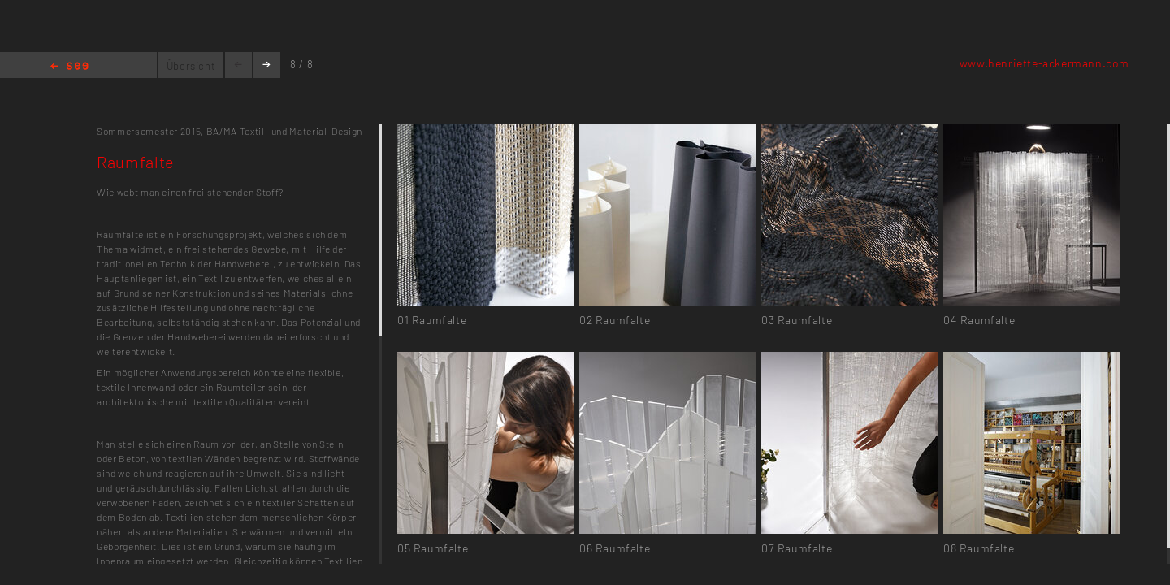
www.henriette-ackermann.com (1044, 63)
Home (69, 67)
